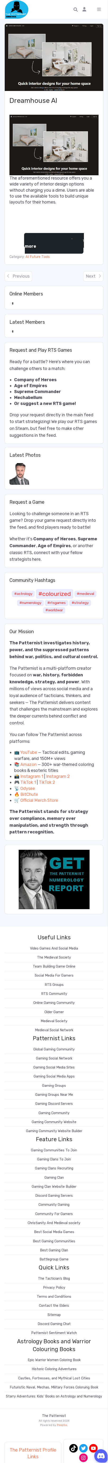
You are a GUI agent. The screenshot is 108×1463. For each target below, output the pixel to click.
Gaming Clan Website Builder (54, 1187)
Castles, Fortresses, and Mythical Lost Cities (54, 1378)
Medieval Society (54, 1021)
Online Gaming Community (54, 1003)
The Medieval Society (54, 957)
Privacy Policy (54, 1288)
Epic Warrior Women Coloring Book (54, 1360)
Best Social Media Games (54, 1232)
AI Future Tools (38, 257)
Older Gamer (54, 1012)
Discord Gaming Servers (54, 1196)
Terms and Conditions (54, 1297)
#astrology (23, 594)
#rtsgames (56, 603)
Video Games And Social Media (54, 948)
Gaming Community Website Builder (54, 1131)
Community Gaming (54, 1205)
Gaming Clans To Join (54, 1159)
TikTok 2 (47, 782)
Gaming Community (54, 1113)
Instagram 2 (58, 776)
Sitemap (54, 1315)
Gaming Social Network (54, 1058)
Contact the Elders (54, 1306)
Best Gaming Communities (54, 1241)
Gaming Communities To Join (54, 1150)
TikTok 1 (28, 782)
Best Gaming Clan (54, 1250)
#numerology (30, 603)
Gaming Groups (54, 1086)
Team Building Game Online (54, 966)
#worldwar (54, 610)
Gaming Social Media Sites (54, 1067)
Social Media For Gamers (54, 976)
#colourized (54, 593)
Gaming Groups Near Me (54, 1095)
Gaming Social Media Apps (54, 1076)
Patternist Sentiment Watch (54, 1333)
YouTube (28, 752)
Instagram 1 (31, 776)
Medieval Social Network (54, 1030)
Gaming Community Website (54, 1122)
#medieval (85, 594)
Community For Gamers (54, 1214)
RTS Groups (54, 985)
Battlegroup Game (54, 1259)
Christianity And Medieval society (54, 1223)
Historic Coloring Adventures (54, 1369)
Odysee (27, 788)
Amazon (28, 764)
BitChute (29, 794)
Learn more (54, 243)
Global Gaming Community (54, 1049)
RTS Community (54, 994)
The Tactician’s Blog (54, 1279)
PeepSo (62, 1425)
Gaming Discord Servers (54, 1104)
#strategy (80, 603)
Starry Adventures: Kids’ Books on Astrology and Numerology (54, 1396)
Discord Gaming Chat (54, 1324)
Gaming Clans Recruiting (54, 1168)
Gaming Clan (54, 1178)
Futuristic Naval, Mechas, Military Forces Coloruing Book (54, 1387)
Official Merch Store (39, 800)
